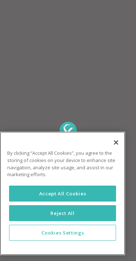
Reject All (62, 213)
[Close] (116, 142)
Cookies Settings (62, 232)
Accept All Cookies (62, 193)
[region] (62, 193)
